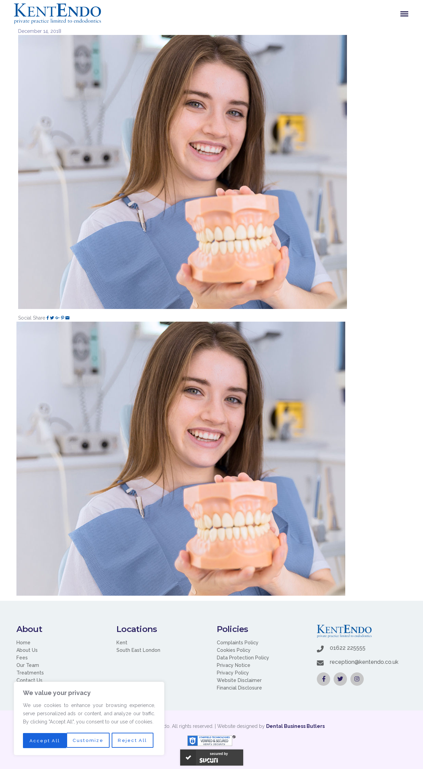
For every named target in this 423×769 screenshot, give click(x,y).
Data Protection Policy (243, 657)
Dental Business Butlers (295, 726)
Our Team (27, 665)
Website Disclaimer (239, 680)
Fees (22, 657)
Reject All (89, 740)
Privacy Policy (233, 672)
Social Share (31, 318)
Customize (44, 740)
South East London (138, 650)
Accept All (134, 740)
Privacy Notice (233, 665)
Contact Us (29, 680)
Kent (121, 642)
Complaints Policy (238, 642)
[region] (89, 719)
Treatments (30, 672)
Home (23, 642)
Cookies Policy (234, 650)
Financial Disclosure (239, 688)
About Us (27, 650)
